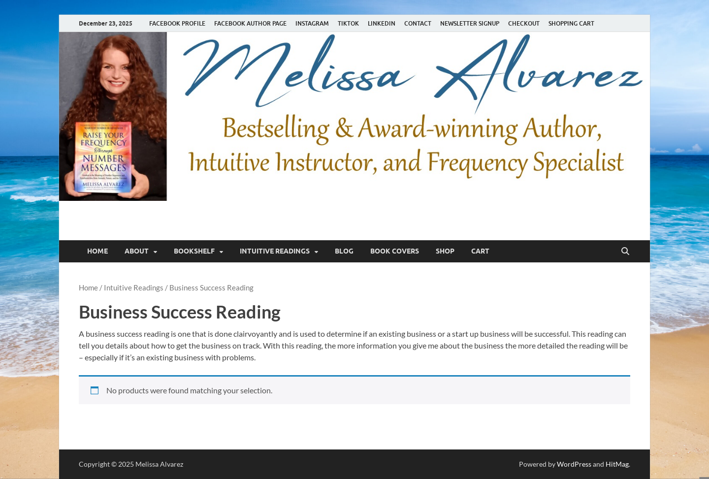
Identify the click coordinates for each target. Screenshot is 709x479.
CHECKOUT (524, 23)
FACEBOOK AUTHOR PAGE (250, 23)
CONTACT (417, 23)
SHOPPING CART (571, 23)
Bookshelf (194, 251)
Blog (344, 251)
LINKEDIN (381, 23)
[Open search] (625, 251)
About (137, 251)
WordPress (574, 464)
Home (97, 251)
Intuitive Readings (275, 251)
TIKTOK (348, 23)
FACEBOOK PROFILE (177, 23)
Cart (480, 251)
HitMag (617, 464)
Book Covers (394, 251)
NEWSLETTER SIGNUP (469, 23)
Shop (445, 251)
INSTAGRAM (312, 23)
